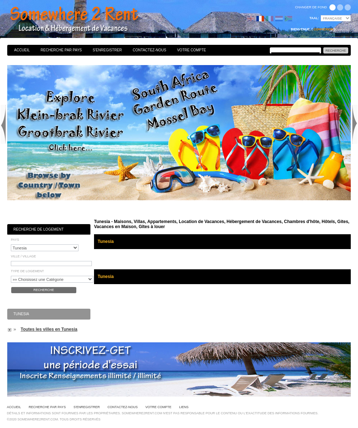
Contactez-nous (149, 50)
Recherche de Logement (38, 229)
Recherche (43, 290)
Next (354, 124)
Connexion (323, 29)
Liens (183, 407)
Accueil (22, 50)
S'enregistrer (107, 50)
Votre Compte (191, 50)
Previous (3, 124)
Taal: (314, 18)
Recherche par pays (61, 50)
